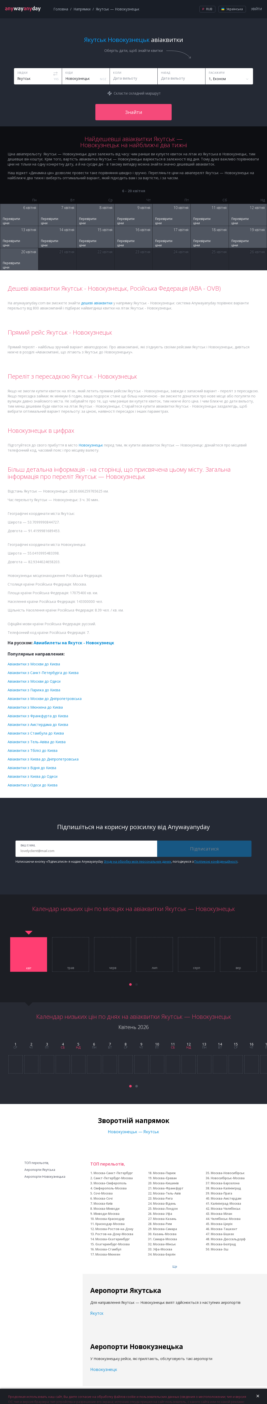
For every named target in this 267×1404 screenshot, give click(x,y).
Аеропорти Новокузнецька (44, 1176)
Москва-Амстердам (226, 1198)
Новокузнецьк (91, 445)
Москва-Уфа (162, 1214)
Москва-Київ (103, 1203)
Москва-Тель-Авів (167, 1193)
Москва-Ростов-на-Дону (114, 1229)
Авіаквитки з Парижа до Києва (34, 690)
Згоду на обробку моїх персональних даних (137, 861)
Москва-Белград (223, 1244)
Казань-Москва (164, 1234)
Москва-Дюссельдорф (228, 1239)
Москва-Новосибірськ (228, 1173)
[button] (130, 984)
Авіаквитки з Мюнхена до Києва (35, 707)
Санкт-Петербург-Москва (113, 1178)
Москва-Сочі (103, 1198)
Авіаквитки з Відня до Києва (32, 767)
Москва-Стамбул (108, 1249)
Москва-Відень (164, 1203)
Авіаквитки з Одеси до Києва (32, 785)
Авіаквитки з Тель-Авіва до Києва (37, 741)
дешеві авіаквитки (96, 303)
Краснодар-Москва (110, 1224)
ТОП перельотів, (36, 1163)
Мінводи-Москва (107, 1214)
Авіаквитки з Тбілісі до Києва (32, 750)
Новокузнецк (103, 1369)
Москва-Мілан (221, 1214)
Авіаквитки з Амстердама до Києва (38, 724)
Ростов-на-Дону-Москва (114, 1234)
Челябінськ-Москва (226, 1219)
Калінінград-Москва (226, 1203)
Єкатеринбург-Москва (112, 1244)
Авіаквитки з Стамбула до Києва (36, 733)
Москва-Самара (165, 1229)
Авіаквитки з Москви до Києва (34, 664)
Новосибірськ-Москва (228, 1178)
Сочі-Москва (103, 1193)
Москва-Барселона (225, 1183)
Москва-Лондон (165, 1208)
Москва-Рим (162, 1224)
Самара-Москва (165, 1239)
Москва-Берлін (164, 1254)
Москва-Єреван (165, 1178)
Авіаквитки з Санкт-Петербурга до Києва (43, 672)
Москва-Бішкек (222, 1234)
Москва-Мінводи (107, 1208)
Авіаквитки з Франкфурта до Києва (38, 715)
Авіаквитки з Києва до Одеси (32, 776)
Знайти (133, 112)
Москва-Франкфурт (168, 1188)
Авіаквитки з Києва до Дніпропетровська (43, 759)
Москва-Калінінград (226, 1188)
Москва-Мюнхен (107, 1254)
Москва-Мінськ (164, 1244)
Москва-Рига (163, 1198)
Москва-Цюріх (222, 1224)
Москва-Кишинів (166, 1183)
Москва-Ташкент (224, 1229)
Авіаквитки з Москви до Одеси (34, 681)
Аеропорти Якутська (39, 1170)
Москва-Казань (164, 1219)
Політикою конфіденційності (216, 861)
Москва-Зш (219, 1249)
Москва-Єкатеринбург (112, 1239)
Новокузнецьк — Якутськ (133, 1131)
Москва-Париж (164, 1173)
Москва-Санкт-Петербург (113, 1173)
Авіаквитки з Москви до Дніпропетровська (45, 698)
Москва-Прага (221, 1193)
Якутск (96, 1313)
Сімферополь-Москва (110, 1188)
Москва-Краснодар (110, 1219)
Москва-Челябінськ (226, 1208)
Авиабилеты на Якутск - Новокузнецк (74, 643)
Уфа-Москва (162, 1249)
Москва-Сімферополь (110, 1183)
